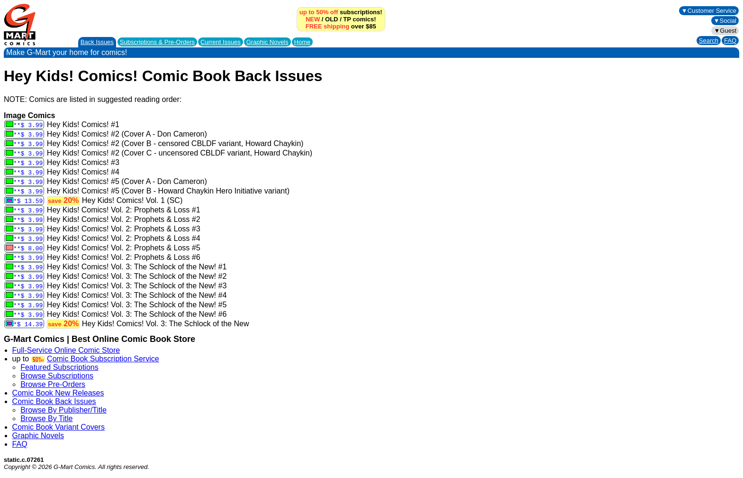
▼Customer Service (708, 10)
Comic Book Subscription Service (103, 359)
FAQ (730, 40)
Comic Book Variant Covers (58, 427)
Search (708, 40)
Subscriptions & (157, 42)
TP (347, 19)
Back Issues (97, 42)
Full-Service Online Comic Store (66, 350)
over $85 (341, 26)
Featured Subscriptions (59, 367)
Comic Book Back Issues (54, 401)
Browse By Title (46, 418)
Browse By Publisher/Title (63, 410)
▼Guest (725, 30)
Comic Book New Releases (58, 393)
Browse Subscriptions (56, 376)
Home (302, 42)
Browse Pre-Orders (52, 384)
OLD (331, 19)
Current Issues (220, 42)
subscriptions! (340, 12)
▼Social (725, 20)
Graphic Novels (267, 42)
